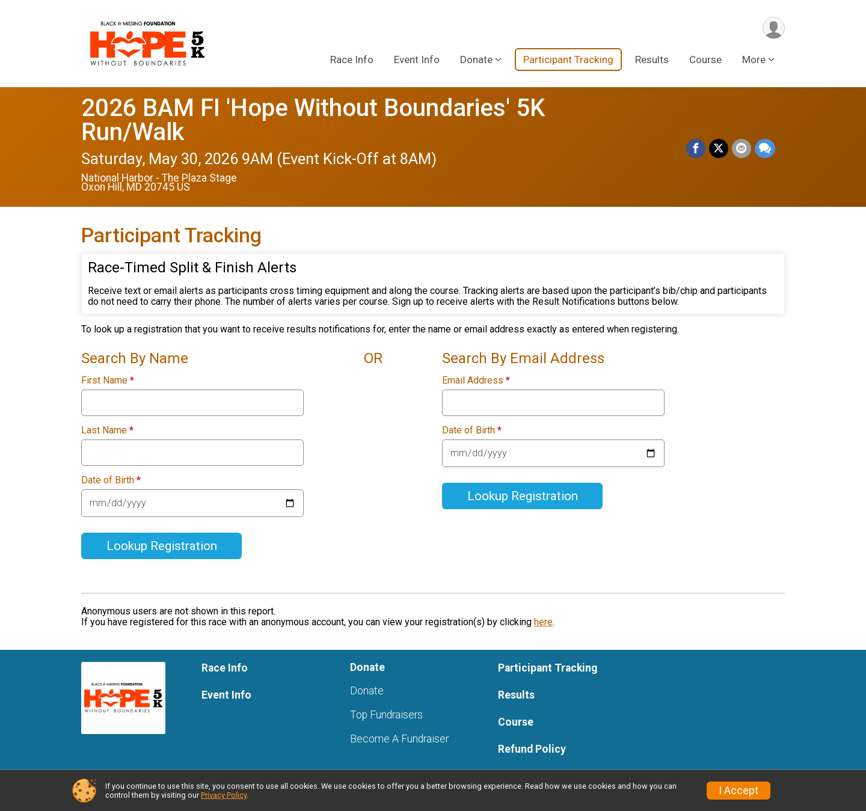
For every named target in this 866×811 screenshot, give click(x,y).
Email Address (476, 380)
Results (652, 60)
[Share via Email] (741, 148)
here (543, 622)
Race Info (351, 60)
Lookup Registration (161, 546)
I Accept (738, 791)
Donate (367, 691)
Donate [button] (476, 60)
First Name (107, 380)
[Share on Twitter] (718, 148)
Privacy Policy (224, 795)
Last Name (107, 430)
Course (705, 60)
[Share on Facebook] (695, 148)
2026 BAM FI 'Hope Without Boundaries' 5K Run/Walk (313, 120)
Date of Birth (111, 480)
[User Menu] (774, 28)
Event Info (417, 60)
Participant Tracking (568, 60)
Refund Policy (532, 749)
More (754, 60)
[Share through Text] (765, 148)
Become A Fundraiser (399, 739)
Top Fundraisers (386, 715)
